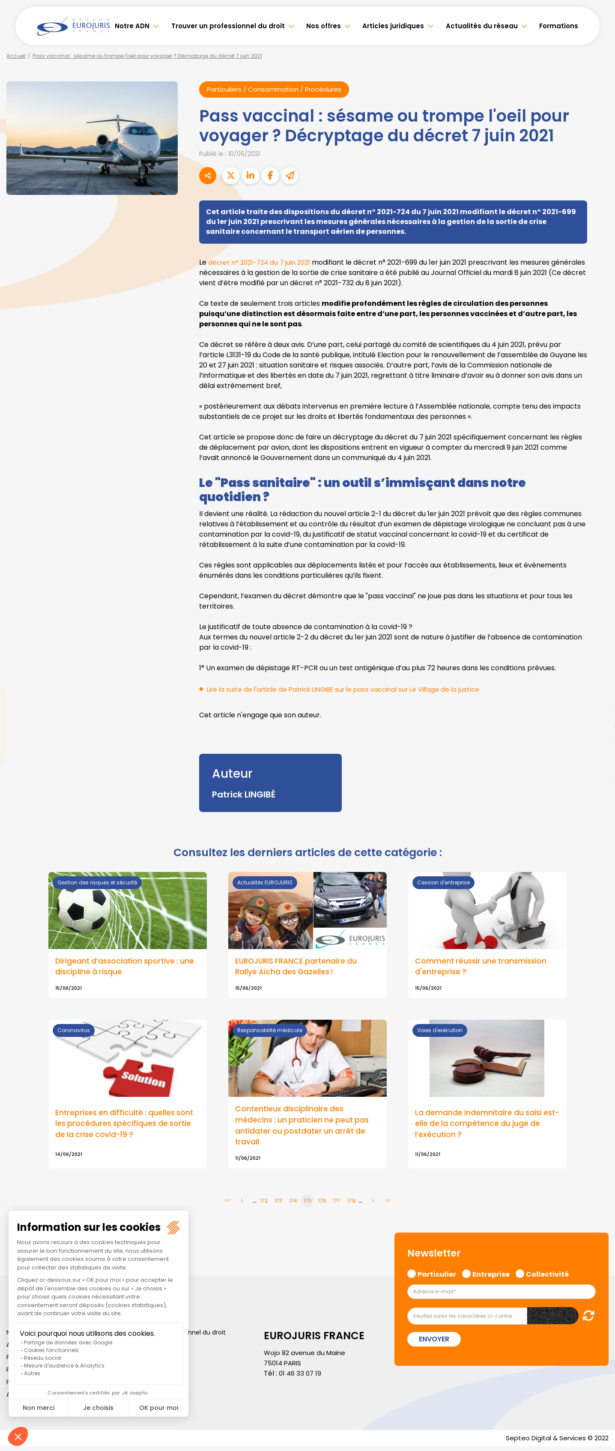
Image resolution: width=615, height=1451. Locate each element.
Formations (558, 25)
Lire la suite (307, 936)
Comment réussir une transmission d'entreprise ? (483, 968)
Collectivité (547, 1277)
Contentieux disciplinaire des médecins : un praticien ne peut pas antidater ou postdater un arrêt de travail (304, 1128)
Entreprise (491, 1277)
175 (308, 1204)
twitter (598, 691)
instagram (598, 742)
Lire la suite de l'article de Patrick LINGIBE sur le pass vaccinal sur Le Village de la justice (351, 690)
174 (293, 1204)
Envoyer (434, 1343)
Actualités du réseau (482, 25)
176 (322, 1204)
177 (336, 1204)
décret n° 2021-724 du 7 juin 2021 (262, 263)
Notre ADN (132, 25)
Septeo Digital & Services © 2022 (554, 1442)
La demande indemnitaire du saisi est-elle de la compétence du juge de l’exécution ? (481, 1126)
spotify (598, 760)
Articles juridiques (393, 25)
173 (278, 1204)
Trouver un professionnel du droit (228, 25)
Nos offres (323, 25)
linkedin (598, 708)
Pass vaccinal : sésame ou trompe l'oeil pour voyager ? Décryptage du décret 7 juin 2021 (147, 56)
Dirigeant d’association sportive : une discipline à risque (127, 968)
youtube (598, 725)
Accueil (16, 56)
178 (351, 1204)
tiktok (598, 777)
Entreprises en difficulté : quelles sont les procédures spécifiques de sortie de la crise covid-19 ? (126, 1126)
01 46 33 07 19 (301, 1377)
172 (264, 1204)
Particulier (437, 1277)
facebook (598, 674)
